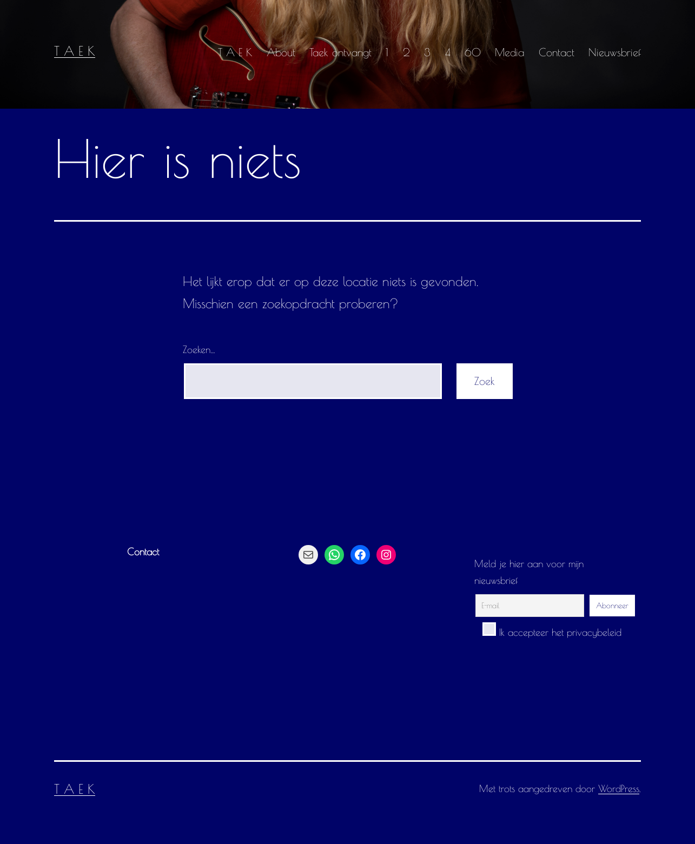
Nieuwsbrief (614, 52)
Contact (556, 52)
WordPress (618, 788)
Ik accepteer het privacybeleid (551, 632)
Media (509, 52)
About (281, 52)
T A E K (74, 50)
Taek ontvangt (340, 52)
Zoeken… (199, 349)
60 (473, 52)
